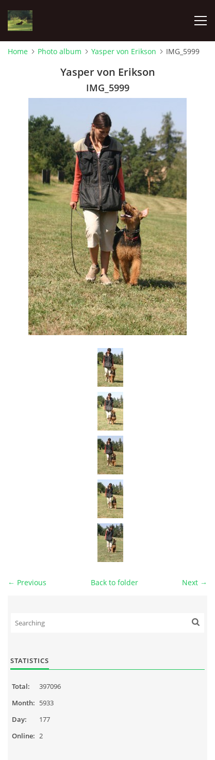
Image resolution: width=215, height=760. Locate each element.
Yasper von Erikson (123, 51)
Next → (194, 582)
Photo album (59, 51)
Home (18, 51)
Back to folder (114, 582)
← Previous (27, 582)
